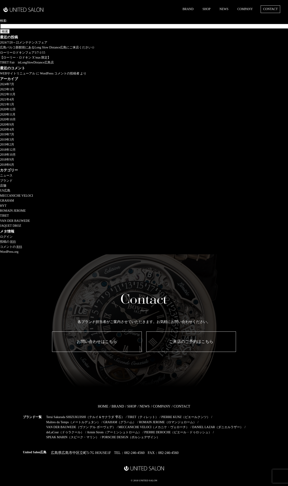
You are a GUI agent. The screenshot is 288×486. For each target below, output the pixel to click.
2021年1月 (7, 104)
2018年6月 (7, 164)
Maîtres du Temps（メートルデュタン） (73, 422)
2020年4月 (7, 129)
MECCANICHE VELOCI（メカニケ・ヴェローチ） (153, 427)
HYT (3, 205)
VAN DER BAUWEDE (15, 220)
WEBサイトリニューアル (17, 73)
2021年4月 (7, 99)
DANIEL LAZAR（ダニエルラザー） (217, 427)
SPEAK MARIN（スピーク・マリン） (72, 437)
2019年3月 (7, 139)
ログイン (6, 236)
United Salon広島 (34, 452)
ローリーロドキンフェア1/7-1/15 (22, 52)
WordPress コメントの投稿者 (59, 73)
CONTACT (270, 9)
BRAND (188, 9)
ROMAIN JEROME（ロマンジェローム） (167, 422)
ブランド (6, 180)
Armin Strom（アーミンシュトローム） (114, 432)
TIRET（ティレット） (142, 417)
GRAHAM (7, 200)
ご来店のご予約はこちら (191, 341)
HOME (103, 406)
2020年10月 (8, 119)
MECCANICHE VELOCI (16, 195)
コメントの (11, 246)
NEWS (224, 9)
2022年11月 (7, 94)
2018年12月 (8, 149)
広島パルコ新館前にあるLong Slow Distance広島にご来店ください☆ (47, 47)
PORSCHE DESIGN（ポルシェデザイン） (131, 437)
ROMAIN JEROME (13, 210)
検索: (3, 20)
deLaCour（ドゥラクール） (65, 432)
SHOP (207, 9)
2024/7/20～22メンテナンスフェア (23, 42)
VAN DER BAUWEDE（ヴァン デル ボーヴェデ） (81, 427)
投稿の (8, 241)
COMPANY (245, 9)
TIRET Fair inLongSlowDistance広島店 (27, 62)
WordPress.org (9, 251)
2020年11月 (7, 114)
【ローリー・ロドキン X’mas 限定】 (25, 57)
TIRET (4, 215)
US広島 (5, 190)
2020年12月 (8, 109)
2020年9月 (7, 124)
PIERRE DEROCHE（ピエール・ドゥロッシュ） (178, 432)
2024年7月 (7, 84)
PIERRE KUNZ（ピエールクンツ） (185, 417)
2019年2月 (7, 144)
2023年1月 (7, 89)
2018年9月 (7, 159)
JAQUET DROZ (10, 225)
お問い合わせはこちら (97, 341)
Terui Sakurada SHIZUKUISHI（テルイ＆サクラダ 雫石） (85, 417)
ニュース (6, 175)
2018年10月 (8, 154)
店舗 (3, 185)
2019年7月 (7, 134)
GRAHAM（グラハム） (119, 422)
